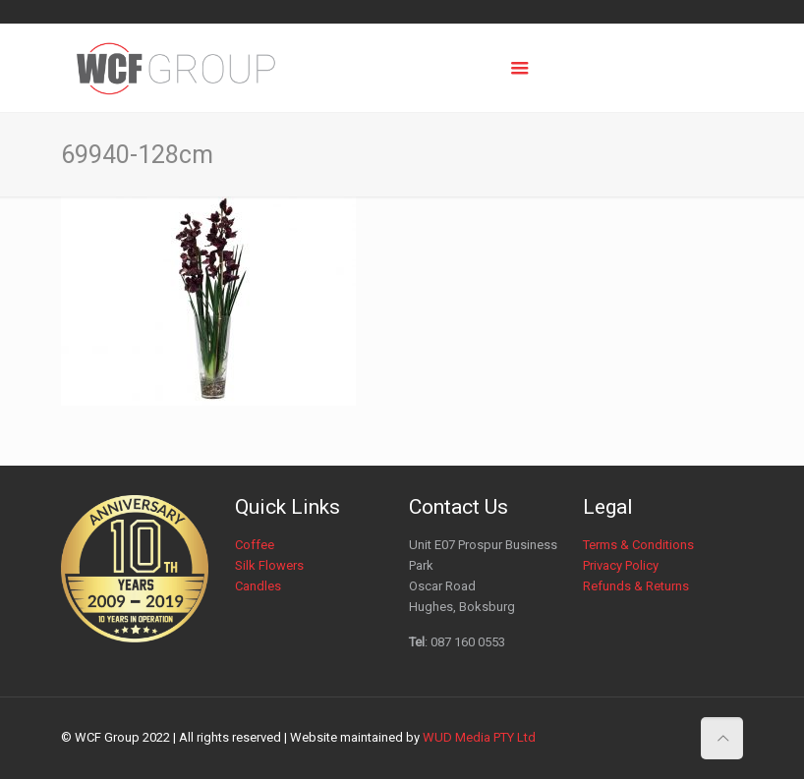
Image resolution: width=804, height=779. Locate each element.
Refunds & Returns (636, 586)
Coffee (254, 544)
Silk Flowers (269, 565)
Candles (258, 586)
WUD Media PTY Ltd (479, 737)
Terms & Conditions (638, 544)
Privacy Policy (621, 565)
